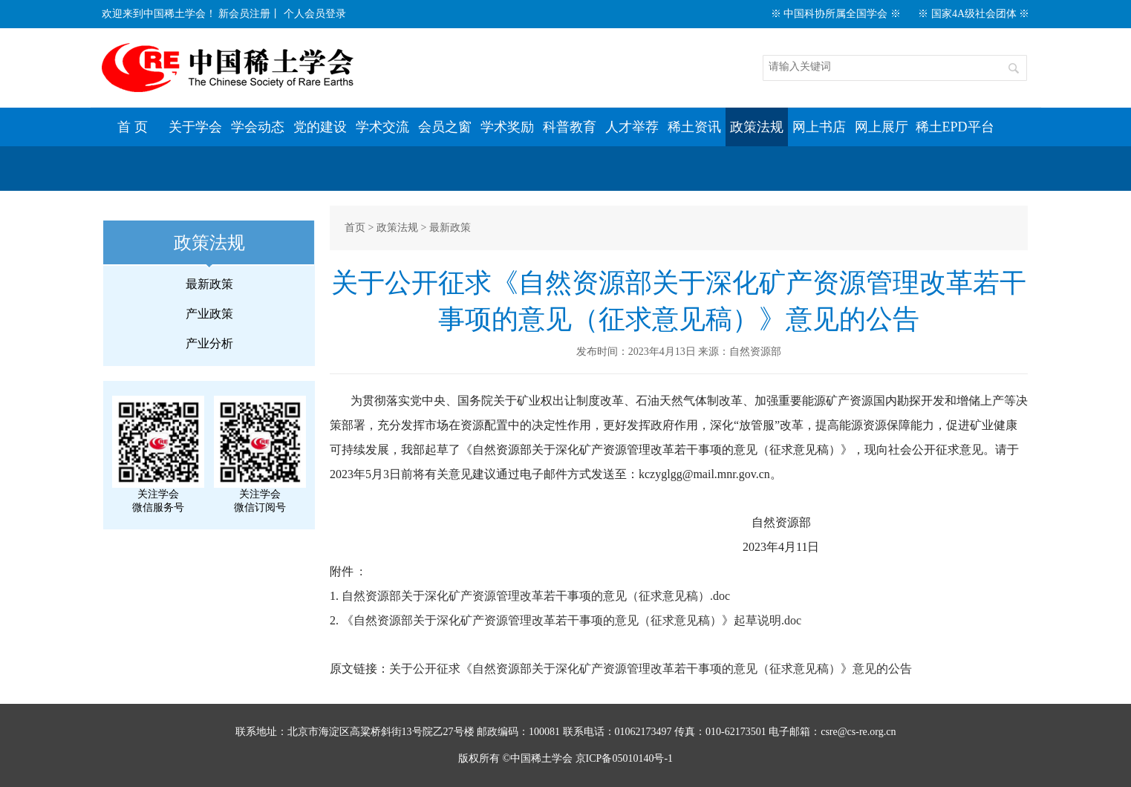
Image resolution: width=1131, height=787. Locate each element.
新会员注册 (244, 13)
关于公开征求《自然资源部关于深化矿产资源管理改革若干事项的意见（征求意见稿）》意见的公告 (650, 668)
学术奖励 (507, 127)
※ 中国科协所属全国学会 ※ (836, 13)
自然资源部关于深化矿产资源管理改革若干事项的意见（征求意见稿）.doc (536, 596)
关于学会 (195, 127)
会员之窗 (445, 127)
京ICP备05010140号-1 (624, 758)
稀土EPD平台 (955, 127)
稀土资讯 (694, 127)
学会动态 (257, 127)
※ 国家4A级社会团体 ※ (973, 13)
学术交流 (382, 127)
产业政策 (209, 313)
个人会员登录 (315, 13)
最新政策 (209, 284)
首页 (355, 227)
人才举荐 (632, 127)
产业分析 (209, 343)
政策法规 (756, 127)
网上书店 (819, 127)
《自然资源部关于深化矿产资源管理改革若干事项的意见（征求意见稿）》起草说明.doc (571, 620)
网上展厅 (881, 127)
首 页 (132, 127)
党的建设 (320, 127)
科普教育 (569, 127)
